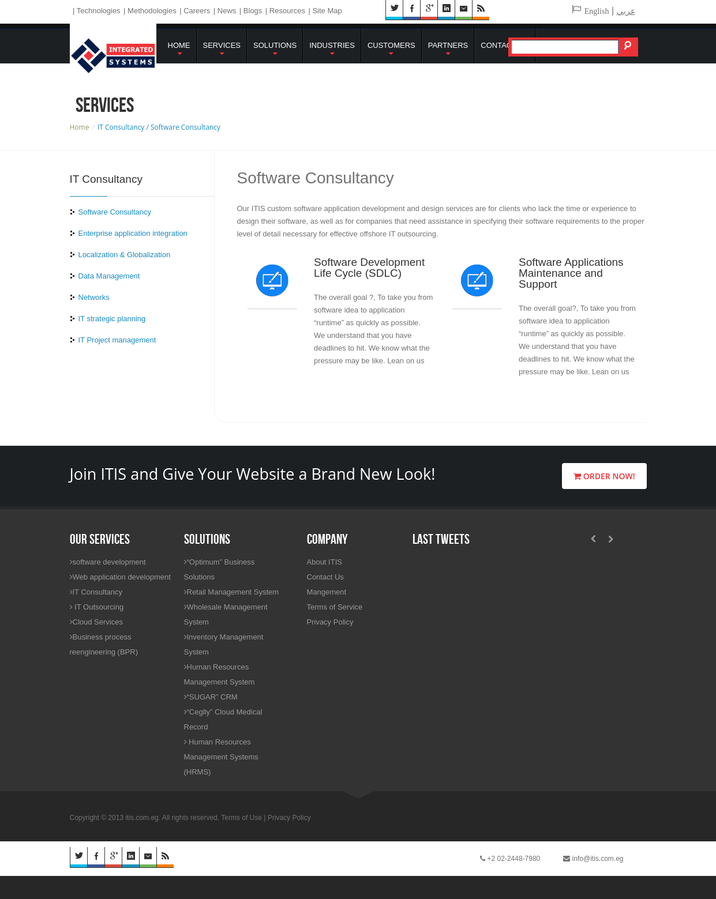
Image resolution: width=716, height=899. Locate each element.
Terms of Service (335, 607)
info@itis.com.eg (593, 859)
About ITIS (324, 562)
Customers (391, 49)
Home (179, 49)
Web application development (120, 577)
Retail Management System (231, 592)
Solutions (275, 49)
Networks (94, 297)
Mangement (327, 592)
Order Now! (604, 476)
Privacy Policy (330, 622)
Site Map (327, 10)
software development (108, 562)
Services (222, 49)
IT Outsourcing (97, 607)
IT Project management (117, 340)
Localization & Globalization (124, 254)
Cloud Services (96, 622)
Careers (196, 10)
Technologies (99, 10)
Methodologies (152, 10)
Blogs (253, 10)
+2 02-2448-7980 (510, 859)
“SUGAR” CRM (211, 697)
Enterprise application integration (133, 233)
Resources (287, 10)
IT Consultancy (96, 592)
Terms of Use (241, 818)
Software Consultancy (114, 212)
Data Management (109, 276)
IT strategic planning (112, 318)
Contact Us (504, 45)
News (227, 10)
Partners (448, 49)
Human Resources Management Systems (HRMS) (221, 757)
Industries (332, 49)
